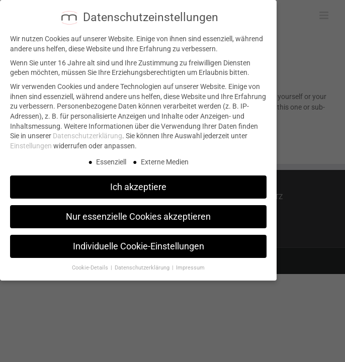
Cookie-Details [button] (91, 264)
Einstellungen (31, 142)
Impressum (190, 264)
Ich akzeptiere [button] (138, 183)
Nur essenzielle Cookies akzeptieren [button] (138, 213)
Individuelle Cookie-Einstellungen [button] (138, 242)
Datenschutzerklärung (87, 132)
